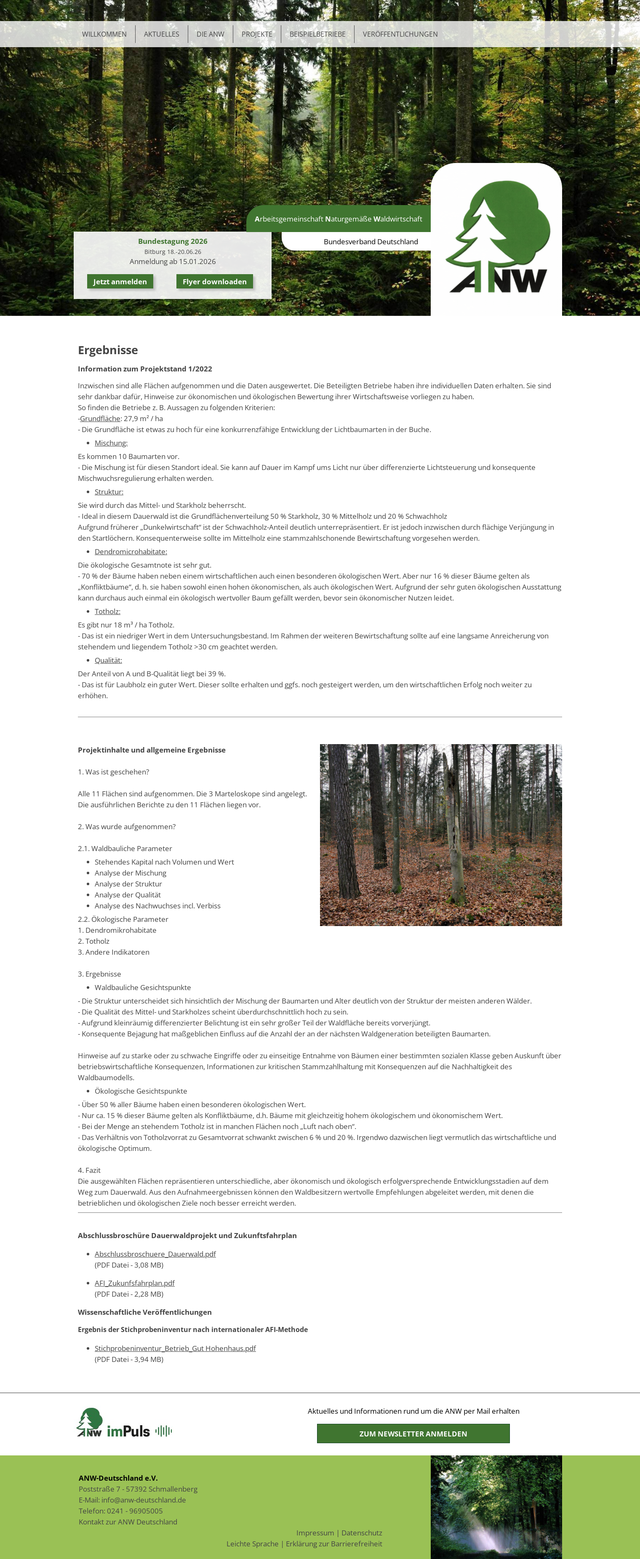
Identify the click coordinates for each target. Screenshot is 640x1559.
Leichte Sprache (253, 1543)
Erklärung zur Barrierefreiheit (334, 1543)
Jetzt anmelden (120, 281)
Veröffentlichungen (400, 34)
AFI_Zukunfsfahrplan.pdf (135, 1283)
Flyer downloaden (215, 281)
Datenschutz (361, 1532)
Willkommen (104, 34)
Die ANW (210, 34)
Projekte (257, 34)
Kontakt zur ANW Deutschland (128, 1521)
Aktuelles (161, 34)
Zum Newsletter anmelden (413, 1433)
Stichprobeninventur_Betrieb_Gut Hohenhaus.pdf (175, 1348)
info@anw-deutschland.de (143, 1500)
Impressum (315, 1532)
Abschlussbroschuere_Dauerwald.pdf (155, 1254)
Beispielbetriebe (318, 34)
